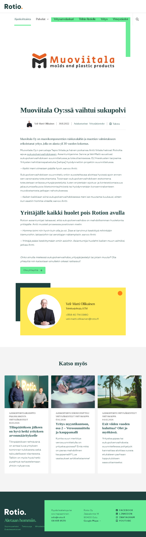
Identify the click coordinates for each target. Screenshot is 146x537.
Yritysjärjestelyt (97, 123)
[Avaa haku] (137, 19)
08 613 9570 (58, 521)
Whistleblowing (42, 526)
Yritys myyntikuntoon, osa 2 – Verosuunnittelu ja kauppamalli (73, 428)
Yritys (104, 19)
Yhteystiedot (120, 19)
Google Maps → (92, 521)
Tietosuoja (27, 526)
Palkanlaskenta (17, 416)
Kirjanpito (30, 413)
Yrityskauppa (82, 416)
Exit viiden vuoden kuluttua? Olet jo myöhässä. (116, 428)
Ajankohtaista (22, 19)
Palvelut (40, 19)
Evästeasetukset (13, 529)
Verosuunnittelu (80, 413)
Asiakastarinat (81, 123)
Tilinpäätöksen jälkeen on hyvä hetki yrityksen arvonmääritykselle (26, 431)
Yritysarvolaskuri (64, 19)
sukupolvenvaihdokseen (42, 154)
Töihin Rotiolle (87, 19)
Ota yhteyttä (30, 270)
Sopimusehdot (12, 526)
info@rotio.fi (58, 517)
